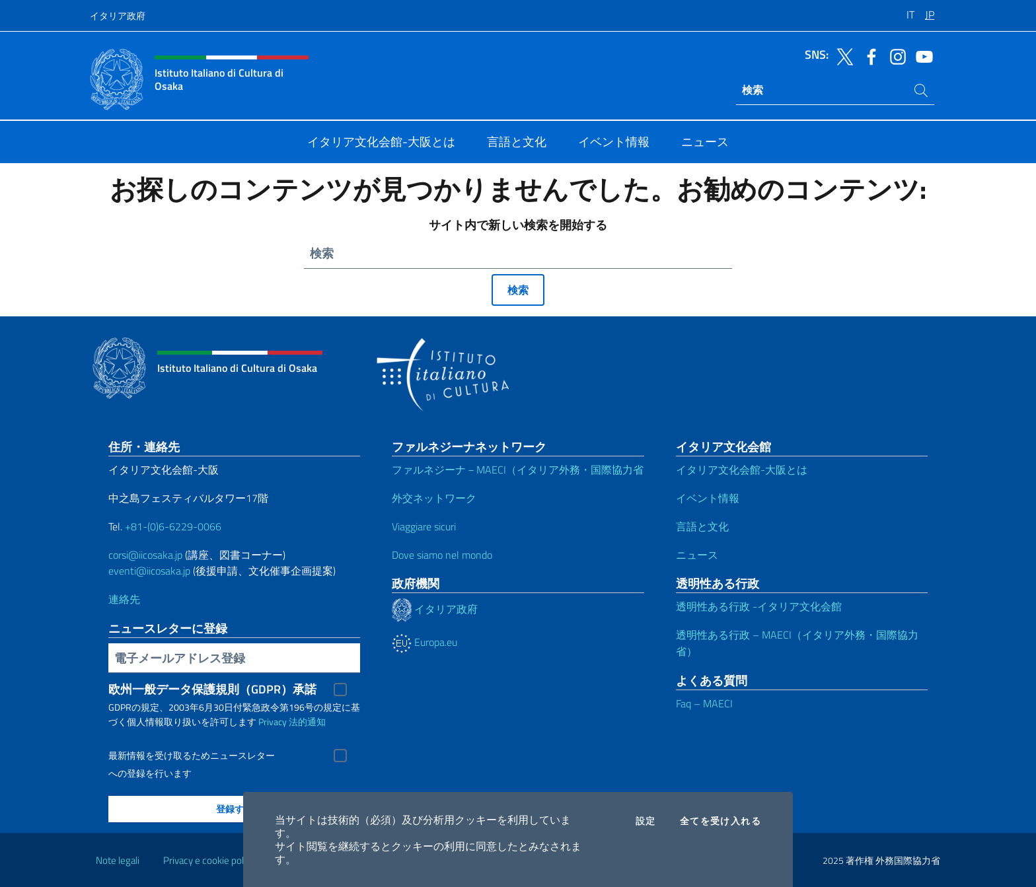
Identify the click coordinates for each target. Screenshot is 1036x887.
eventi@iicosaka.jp (149, 571)
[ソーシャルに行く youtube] (921, 55)
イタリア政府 (117, 15)
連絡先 (124, 599)
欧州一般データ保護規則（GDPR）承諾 (212, 689)
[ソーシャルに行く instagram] (894, 55)
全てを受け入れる (720, 821)
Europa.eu (424, 642)
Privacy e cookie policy (209, 860)
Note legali (117, 860)
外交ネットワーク (434, 498)
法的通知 (307, 721)
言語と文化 (702, 526)
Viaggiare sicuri (424, 526)
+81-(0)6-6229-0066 (174, 526)
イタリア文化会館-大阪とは (741, 470)
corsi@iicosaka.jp (145, 555)
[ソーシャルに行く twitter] (842, 55)
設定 (646, 821)
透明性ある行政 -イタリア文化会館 (759, 606)
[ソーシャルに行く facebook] (868, 55)
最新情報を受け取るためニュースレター (191, 755)
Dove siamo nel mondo (442, 555)
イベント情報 (707, 498)
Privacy (272, 721)
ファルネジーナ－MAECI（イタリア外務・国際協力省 (518, 470)
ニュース (697, 555)
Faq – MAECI (704, 703)
